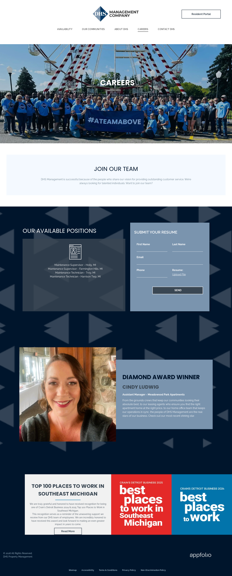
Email (140, 257)
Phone (141, 270)
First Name (143, 244)
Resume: (177, 270)
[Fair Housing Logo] (148, 555)
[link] (68, 531)
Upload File (179, 274)
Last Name (178, 244)
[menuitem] (64, 29)
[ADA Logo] (104, 555)
